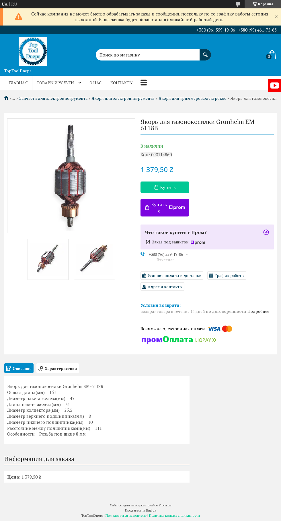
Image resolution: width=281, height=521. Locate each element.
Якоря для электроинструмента (122, 98)
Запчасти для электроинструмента (53, 98)
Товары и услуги (55, 82)
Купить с (168, 207)
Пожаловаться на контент (126, 515)
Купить (168, 187)
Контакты (121, 82)
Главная (18, 82)
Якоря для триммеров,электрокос (192, 98)
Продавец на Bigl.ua (140, 510)
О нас (95, 82)
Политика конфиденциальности (174, 515)
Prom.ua (165, 505)
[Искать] (205, 52)
